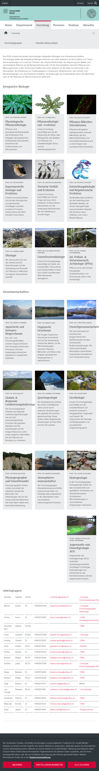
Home (8, 25)
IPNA (82, 626)
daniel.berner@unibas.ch (61, 606)
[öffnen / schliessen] (93, 33)
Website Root (5, 32)
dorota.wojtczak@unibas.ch (62, 704)
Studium (73, 25)
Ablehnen (17, 765)
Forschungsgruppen (13, 43)
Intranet (80, 3)
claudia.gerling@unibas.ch (61, 640)
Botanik (83, 646)
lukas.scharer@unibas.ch (61, 663)
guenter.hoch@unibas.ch (60, 646)
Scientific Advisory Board (46, 43)
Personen (58, 25)
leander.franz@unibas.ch (60, 635)
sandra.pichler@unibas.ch (61, 652)
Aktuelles (88, 25)
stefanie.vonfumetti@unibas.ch (63, 689)
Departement (24, 25)
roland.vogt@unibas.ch (60, 684)
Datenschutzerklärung (40, 757)
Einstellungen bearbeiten (49, 765)
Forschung (42, 25)
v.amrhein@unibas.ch (59, 597)
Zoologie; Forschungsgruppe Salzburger (87, 609)
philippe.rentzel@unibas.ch (61, 658)
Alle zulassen (82, 765)
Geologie (84, 635)
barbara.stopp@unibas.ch (61, 672)
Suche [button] (92, 3)
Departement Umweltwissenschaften (18, 18)
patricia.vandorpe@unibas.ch (62, 698)
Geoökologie (86, 689)
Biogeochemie (86, 709)
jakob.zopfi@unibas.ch (60, 709)
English (5, 3)
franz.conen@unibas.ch (60, 617)
